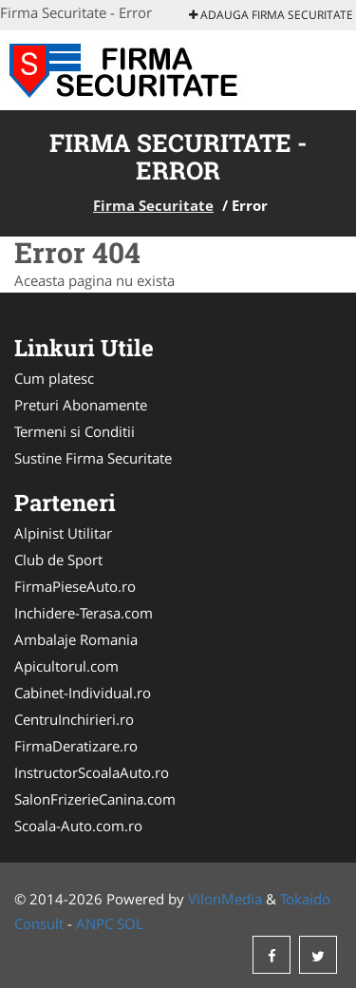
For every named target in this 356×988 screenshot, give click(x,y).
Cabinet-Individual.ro (82, 692)
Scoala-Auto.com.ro (78, 825)
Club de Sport (58, 559)
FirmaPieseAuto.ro (75, 586)
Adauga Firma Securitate (271, 15)
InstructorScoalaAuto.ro (91, 772)
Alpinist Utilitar (63, 533)
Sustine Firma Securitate (93, 457)
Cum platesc (54, 378)
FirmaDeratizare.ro (76, 745)
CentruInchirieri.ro (74, 719)
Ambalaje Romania (76, 639)
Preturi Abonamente (80, 404)
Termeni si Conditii (74, 431)
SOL (130, 923)
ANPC (94, 923)
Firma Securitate (153, 205)
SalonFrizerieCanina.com (95, 799)
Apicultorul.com (66, 665)
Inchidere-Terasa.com (83, 612)
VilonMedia (225, 898)
